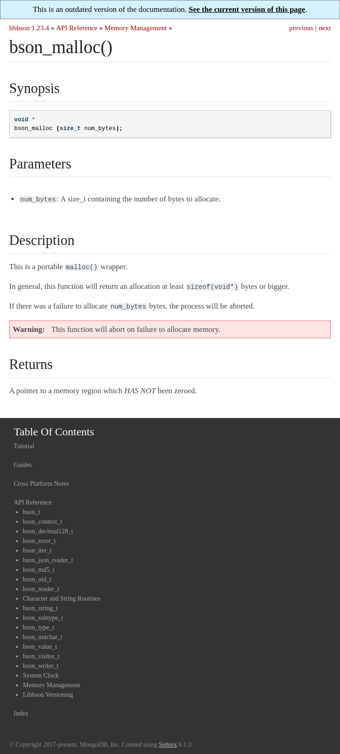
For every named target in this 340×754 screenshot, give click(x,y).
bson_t (31, 508)
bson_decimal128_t (48, 527)
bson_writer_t (41, 662)
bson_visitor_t (41, 652)
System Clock (41, 671)
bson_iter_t (37, 546)
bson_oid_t (37, 575)
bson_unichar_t (42, 633)
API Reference (76, 28)
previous (301, 28)
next (325, 28)
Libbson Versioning (48, 691)
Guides (23, 461)
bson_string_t (40, 604)
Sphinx (168, 741)
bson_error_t (39, 537)
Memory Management (135, 28)
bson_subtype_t (43, 614)
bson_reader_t (41, 585)
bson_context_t (42, 518)
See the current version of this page (247, 9)
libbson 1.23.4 (29, 28)
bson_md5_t (38, 566)
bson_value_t (40, 643)
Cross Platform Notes (41, 480)
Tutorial (24, 442)
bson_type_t (38, 623)
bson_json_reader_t (48, 556)
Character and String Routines (61, 594)
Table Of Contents (54, 428)
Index (21, 709)
